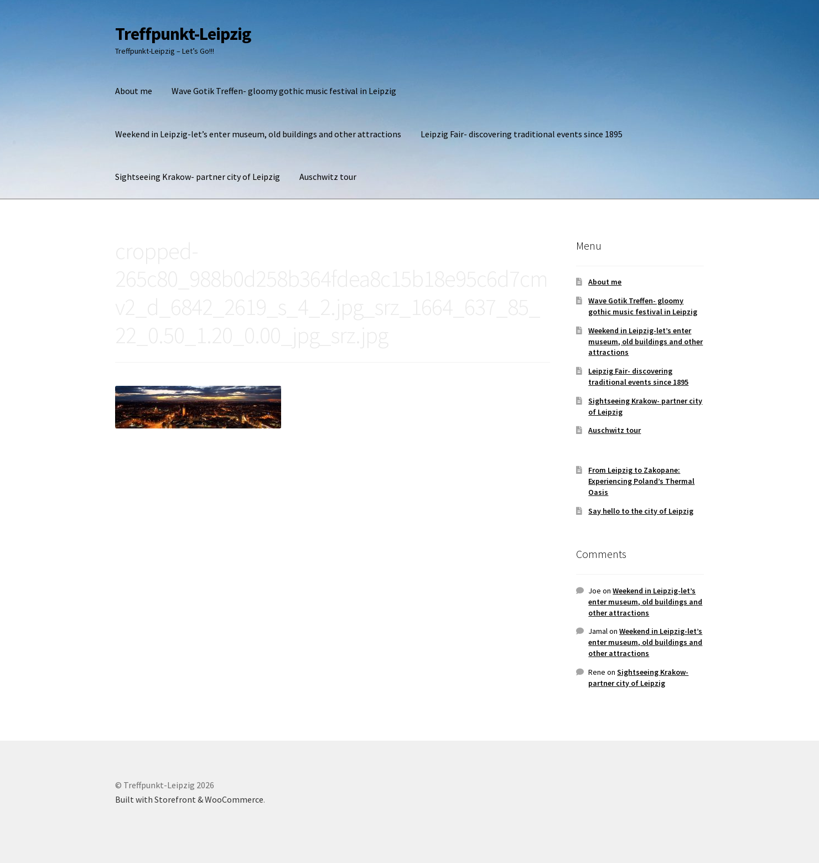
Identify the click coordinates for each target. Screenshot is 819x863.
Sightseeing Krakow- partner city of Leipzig (197, 176)
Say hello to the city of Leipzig (640, 511)
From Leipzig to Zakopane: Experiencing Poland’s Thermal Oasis (641, 481)
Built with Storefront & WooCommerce (189, 799)
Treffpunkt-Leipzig (183, 34)
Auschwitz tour (327, 176)
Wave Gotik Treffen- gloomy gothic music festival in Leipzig (284, 90)
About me (133, 90)
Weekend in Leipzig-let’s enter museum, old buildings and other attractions (258, 133)
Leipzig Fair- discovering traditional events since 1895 (522, 133)
